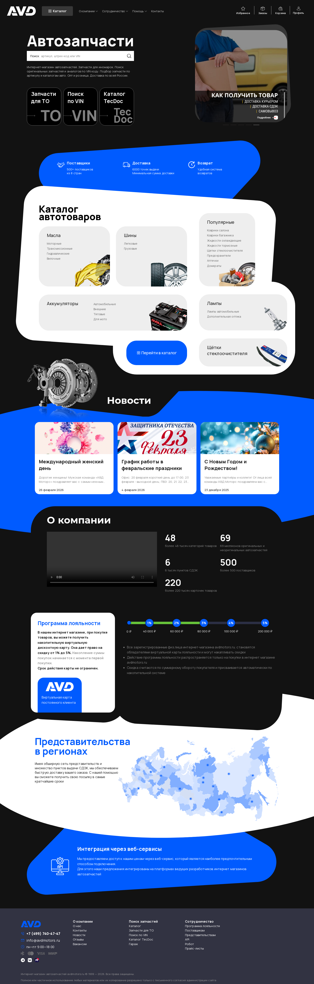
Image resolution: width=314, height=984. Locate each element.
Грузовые (130, 248)
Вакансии (80, 944)
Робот (189, 944)
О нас (77, 926)
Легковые (130, 243)
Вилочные (53, 258)
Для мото (100, 319)
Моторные (54, 243)
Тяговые (99, 314)
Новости (79, 935)
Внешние (100, 309)
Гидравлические (58, 253)
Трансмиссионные (60, 248)
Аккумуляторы (62, 304)
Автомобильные (105, 304)
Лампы (214, 303)
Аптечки (212, 260)
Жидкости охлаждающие (224, 240)
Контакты (157, 11)
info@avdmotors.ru (43, 940)
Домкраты (214, 266)
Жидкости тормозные (222, 245)
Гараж (133, 944)
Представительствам (200, 935)
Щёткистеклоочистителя (227, 350)
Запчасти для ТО (141, 930)
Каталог (135, 926)
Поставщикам (195, 930)
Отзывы (78, 939)
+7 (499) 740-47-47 (43, 933)
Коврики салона (218, 230)
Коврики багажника (220, 235)
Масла (54, 235)
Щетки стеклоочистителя (225, 250)
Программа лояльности (202, 926)
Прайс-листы (194, 948)
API (187, 939)
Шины (130, 235)
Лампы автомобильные (223, 311)
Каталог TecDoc (141, 939)
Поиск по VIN (138, 935)
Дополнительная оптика (224, 316)
